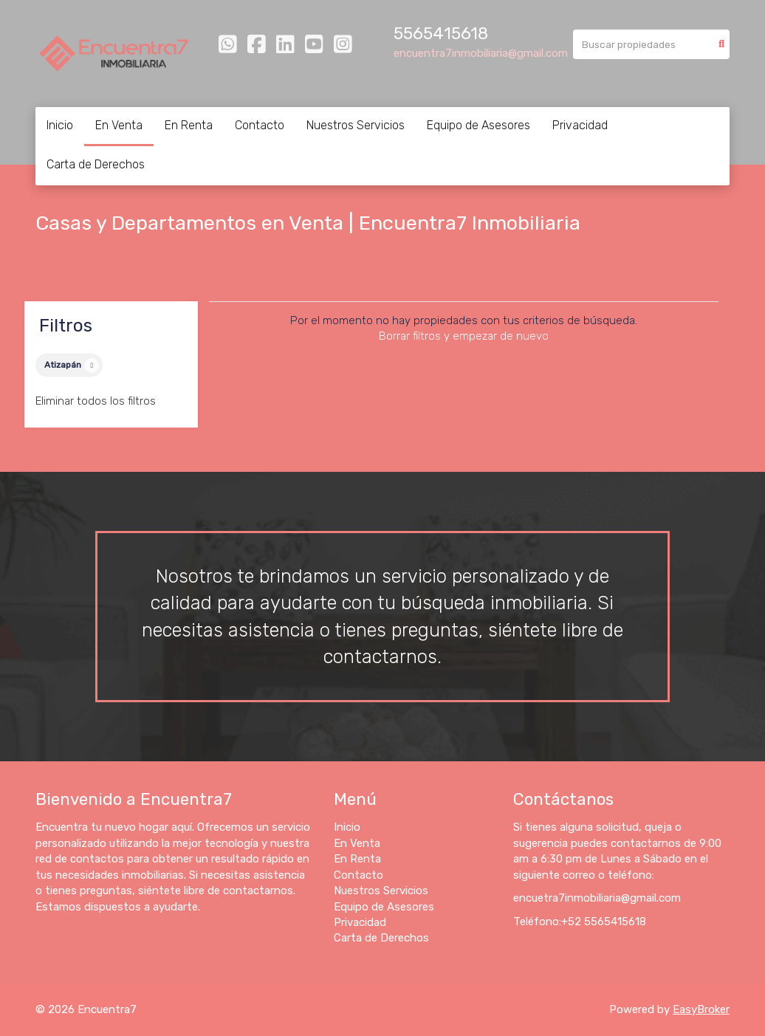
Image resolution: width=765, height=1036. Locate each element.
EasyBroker (701, 1009)
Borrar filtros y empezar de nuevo (464, 336)
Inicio (60, 125)
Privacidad (580, 125)
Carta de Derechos (96, 164)
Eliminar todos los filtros (95, 401)
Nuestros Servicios (355, 125)
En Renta (189, 125)
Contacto (259, 125)
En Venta (119, 125)
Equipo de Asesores (478, 125)
